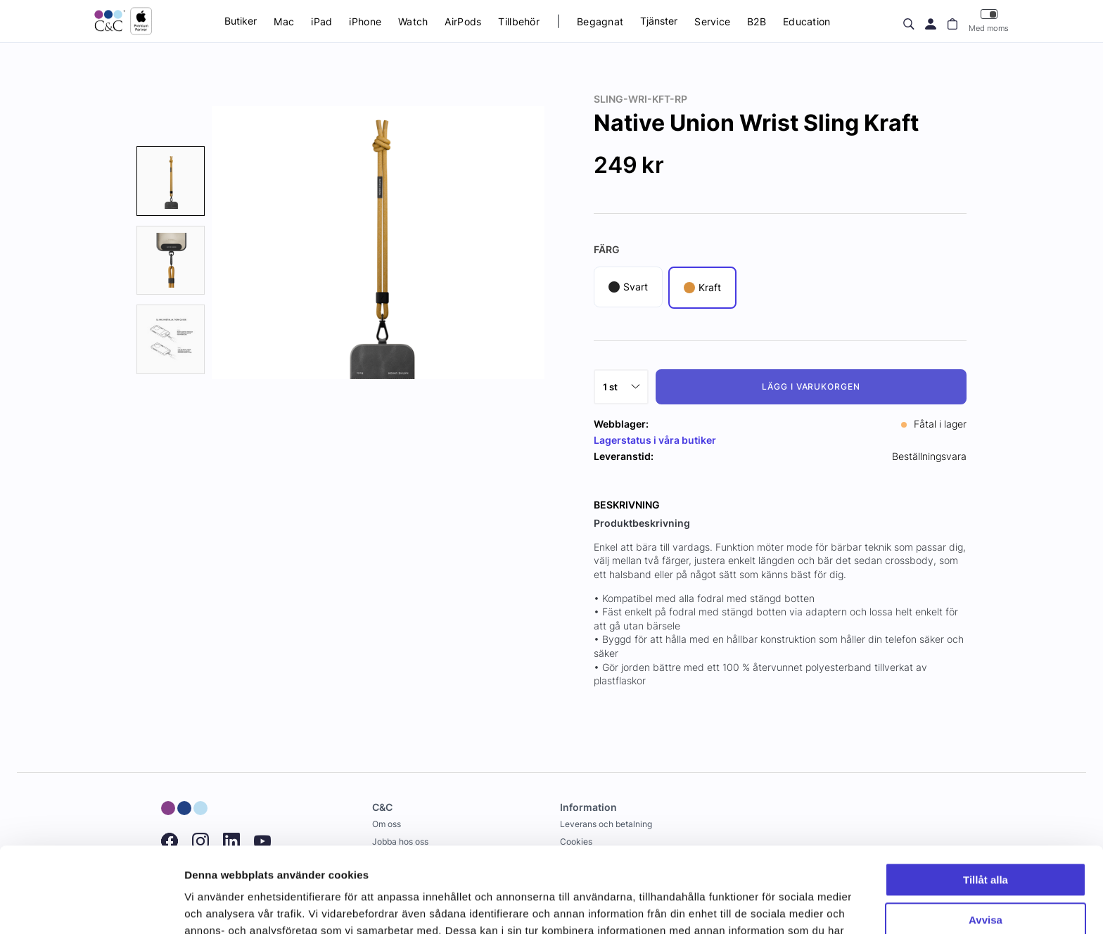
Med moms (989, 20)
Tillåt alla (985, 800)
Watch (413, 21)
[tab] (170, 181)
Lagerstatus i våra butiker (655, 440)
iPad (321, 21)
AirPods (463, 21)
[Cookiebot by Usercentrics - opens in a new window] (91, 906)
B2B (756, 21)
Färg (607, 249)
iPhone (365, 21)
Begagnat (600, 21)
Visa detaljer (215, 906)
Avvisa (985, 839)
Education (807, 21)
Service (712, 21)
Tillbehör (519, 21)
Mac (284, 21)
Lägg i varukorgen (811, 386)
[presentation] (170, 181)
